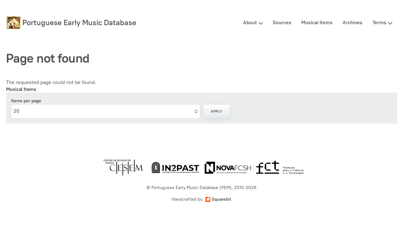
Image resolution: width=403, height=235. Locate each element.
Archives (352, 22)
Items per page (26, 101)
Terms (379, 22)
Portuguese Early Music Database (79, 22)
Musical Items (316, 22)
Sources (282, 22)
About (250, 22)
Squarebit (218, 199)
